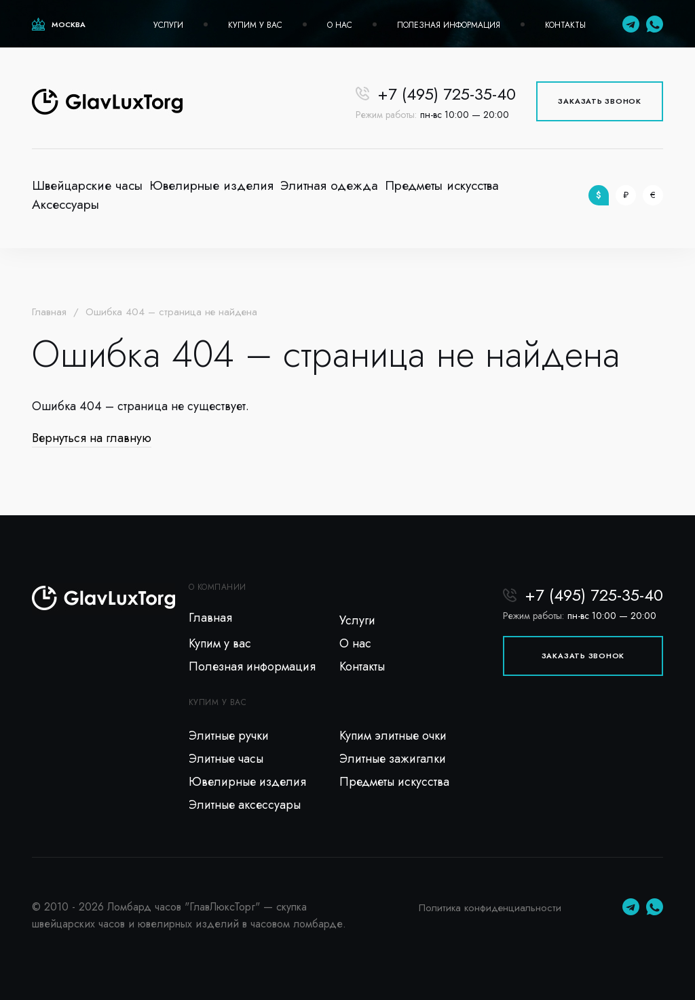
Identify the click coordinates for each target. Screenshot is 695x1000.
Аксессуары (65, 204)
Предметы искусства (442, 185)
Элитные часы (226, 758)
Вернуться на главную (91, 438)
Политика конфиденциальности (490, 907)
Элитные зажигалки (392, 758)
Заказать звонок (599, 101)
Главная (49, 311)
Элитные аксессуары (245, 805)
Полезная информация (448, 25)
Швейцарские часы (87, 185)
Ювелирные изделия (211, 185)
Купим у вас (255, 25)
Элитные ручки (229, 735)
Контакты (565, 25)
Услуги (168, 25)
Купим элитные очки (393, 735)
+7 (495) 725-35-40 (446, 94)
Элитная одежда (329, 185)
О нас (339, 25)
